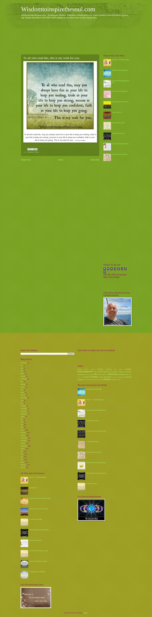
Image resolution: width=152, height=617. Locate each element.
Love (103, 374)
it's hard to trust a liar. (118, 133)
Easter (120, 369)
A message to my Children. (37, 572)
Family (99, 372)
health (110, 371)
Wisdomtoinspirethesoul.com (58, 9)
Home (60, 160)
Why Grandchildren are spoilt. (38, 561)
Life (95, 374)
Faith (95, 372)
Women (114, 379)
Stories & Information (118, 377)
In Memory (121, 372)
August (23, 387)
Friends (105, 372)
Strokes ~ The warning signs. (121, 59)
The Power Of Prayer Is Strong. (38, 551)
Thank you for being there (120, 91)
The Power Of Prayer (35, 519)
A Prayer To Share (91, 483)
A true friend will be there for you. (96, 431)
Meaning (30, 152)
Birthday (86, 369)
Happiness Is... (33, 488)
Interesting (81, 374)
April (22, 371)
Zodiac (119, 379)
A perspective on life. (118, 123)
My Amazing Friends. (35, 540)
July (22, 365)
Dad (115, 369)
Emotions (128, 369)
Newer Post (26, 160)
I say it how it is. (117, 112)
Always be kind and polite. (120, 70)
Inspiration (128, 372)
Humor (115, 372)
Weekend (95, 379)
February (23, 406)
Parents (87, 377)
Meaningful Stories (122, 374)
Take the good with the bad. (120, 102)
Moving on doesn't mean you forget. (40, 498)
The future (86, 379)
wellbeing (101, 379)
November (24, 411)
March (22, 373)
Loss (99, 374)
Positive (36, 152)
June (22, 400)
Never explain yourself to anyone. (39, 530)
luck (107, 374)
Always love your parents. (120, 154)
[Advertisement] (76, 36)
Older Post (94, 160)
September (24, 414)
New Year (80, 377)
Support (80, 379)
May (22, 368)
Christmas (109, 369)
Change (93, 369)
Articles (80, 369)
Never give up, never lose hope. (38, 509)
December (24, 363)
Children (100, 369)
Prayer (101, 377)
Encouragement (85, 371)
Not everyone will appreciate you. (96, 410)
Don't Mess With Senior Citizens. (96, 462)
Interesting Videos (88, 374)
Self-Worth (107, 377)
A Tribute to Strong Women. (120, 144)
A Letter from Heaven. (92, 441)
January (23, 376)
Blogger (85, 613)
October (23, 443)
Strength (128, 377)
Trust (91, 379)
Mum (130, 374)
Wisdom (107, 379)
